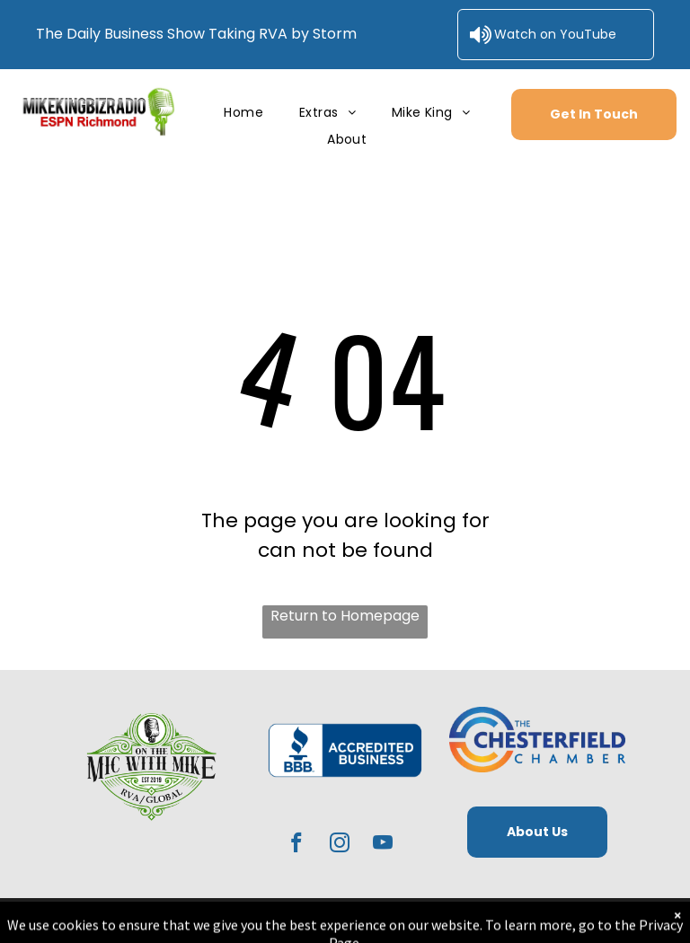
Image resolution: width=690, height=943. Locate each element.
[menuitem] (243, 113)
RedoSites (523, 920)
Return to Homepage (345, 615)
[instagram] (340, 845)
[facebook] (297, 845)
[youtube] (383, 845)
